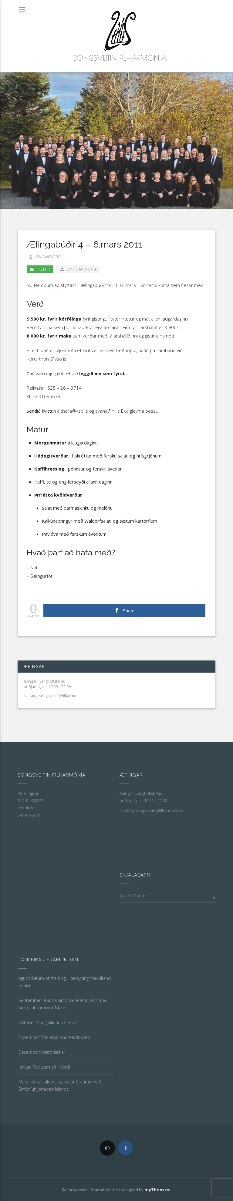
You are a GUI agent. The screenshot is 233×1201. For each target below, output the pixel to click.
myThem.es (157, 1189)
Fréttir (43, 269)
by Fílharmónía (78, 269)
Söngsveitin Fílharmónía (120, 58)
